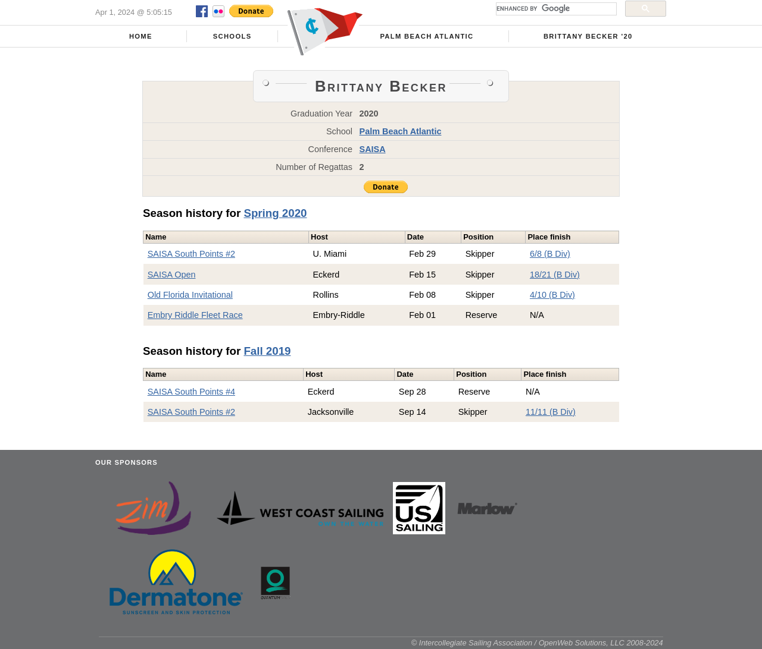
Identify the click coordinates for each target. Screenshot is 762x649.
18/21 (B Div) (555, 274)
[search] (555, 9)
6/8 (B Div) (550, 254)
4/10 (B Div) (552, 295)
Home (140, 36)
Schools (232, 36)
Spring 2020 (275, 213)
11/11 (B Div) (551, 412)
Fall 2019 (267, 351)
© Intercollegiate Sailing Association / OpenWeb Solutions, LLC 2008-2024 (537, 642)
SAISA (373, 149)
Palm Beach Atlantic (426, 36)
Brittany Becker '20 (588, 36)
